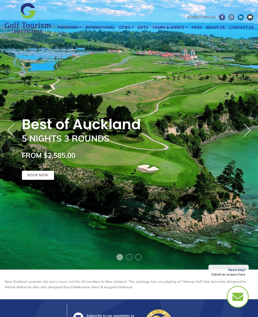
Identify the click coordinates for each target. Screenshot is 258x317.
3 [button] (138, 257)
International (100, 27)
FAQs (197, 27)
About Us (215, 27)
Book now (38, 175)
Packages (69, 27)
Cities (126, 27)
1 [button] (120, 257)
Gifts (143, 27)
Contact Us (241, 27)
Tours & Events (170, 27)
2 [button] (129, 257)
